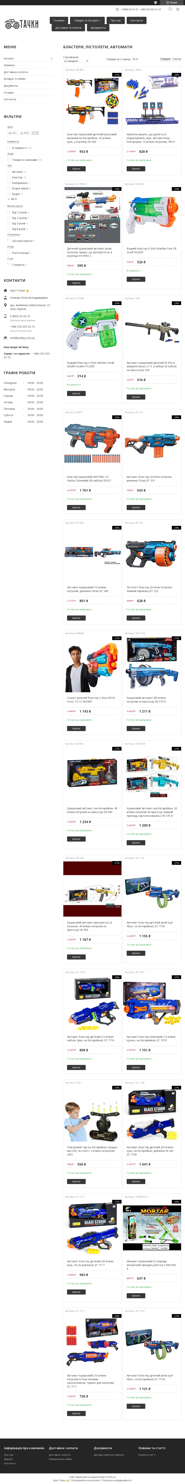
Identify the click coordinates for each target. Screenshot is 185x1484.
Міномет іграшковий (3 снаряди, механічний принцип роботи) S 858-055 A (151, 1264)
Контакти (136, 20)
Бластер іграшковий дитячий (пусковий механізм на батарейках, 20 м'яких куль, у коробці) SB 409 (91, 137)
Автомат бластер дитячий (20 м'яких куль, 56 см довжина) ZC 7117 (90, 1263)
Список (176, 59)
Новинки (9, 65)
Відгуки (8, 1459)
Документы (11, 85)
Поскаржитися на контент (85, 1480)
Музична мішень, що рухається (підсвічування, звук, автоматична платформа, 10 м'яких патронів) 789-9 (151, 137)
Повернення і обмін (60, 1459)
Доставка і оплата (59, 1454)
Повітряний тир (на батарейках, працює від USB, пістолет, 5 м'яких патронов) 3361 (92, 1150)
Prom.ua (111, 1477)
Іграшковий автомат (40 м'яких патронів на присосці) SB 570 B (146, 699)
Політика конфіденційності (117, 1480)
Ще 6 (14, 199)
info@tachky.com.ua (22, 338)
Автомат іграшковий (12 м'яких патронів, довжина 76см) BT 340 (87, 589)
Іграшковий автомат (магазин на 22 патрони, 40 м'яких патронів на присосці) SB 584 (89, 926)
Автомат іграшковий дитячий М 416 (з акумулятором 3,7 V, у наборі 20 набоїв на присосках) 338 (152, 366)
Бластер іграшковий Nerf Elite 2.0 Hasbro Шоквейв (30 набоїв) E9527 (89, 478)
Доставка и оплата (16, 72)
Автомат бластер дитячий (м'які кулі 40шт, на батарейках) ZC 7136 (150, 924)
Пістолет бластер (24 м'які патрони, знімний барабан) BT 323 (149, 589)
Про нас (115, 20)
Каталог (9, 58)
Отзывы (9, 92)
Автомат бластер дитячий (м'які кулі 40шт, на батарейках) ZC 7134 (150, 1377)
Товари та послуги (86, 20)
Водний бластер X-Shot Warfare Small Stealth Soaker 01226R (90, 364)
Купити (76, 168)
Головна (58, 20)
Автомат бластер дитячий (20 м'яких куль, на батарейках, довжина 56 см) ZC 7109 (150, 1150)
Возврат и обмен (15, 78)
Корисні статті (147, 1454)
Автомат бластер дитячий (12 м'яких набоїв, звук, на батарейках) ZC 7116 (90, 1038)
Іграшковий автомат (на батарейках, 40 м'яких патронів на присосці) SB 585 (92, 810)
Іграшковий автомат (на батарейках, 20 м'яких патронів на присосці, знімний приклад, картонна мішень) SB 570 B (152, 811)
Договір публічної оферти (109, 1454)
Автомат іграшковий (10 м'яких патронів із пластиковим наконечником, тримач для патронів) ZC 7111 (90, 1381)
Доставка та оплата (68, 27)
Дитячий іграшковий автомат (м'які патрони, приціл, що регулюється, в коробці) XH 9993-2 (89, 252)
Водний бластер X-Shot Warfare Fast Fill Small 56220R (151, 250)
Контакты (10, 99)
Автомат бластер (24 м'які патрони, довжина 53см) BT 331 (149, 478)
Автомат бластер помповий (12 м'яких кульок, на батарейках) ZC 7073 (151, 1038)
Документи (98, 27)
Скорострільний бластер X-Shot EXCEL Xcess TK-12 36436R (91, 699)
